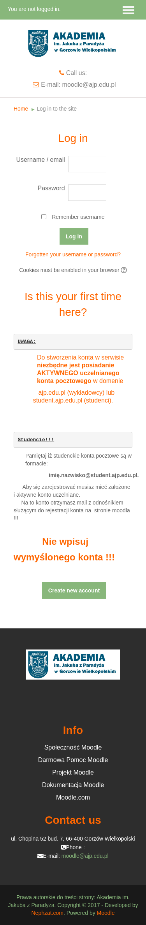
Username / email (40, 159)
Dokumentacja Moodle (73, 785)
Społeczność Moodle (73, 747)
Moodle (106, 913)
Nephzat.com (47, 913)
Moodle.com (73, 797)
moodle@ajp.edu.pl (85, 856)
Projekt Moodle (73, 772)
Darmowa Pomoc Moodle (73, 760)
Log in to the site (57, 109)
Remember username (78, 217)
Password (51, 188)
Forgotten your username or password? (73, 254)
